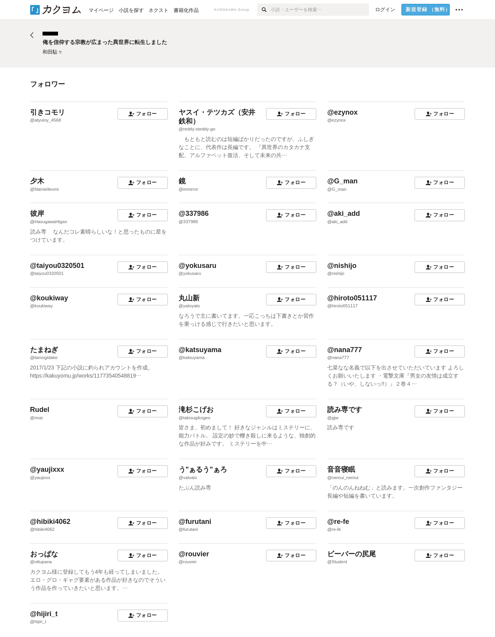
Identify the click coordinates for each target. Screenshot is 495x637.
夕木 (37, 181)
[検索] (264, 9)
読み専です (344, 409)
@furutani (195, 521)
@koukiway (49, 298)
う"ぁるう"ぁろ (203, 469)
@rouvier (194, 554)
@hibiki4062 (50, 521)
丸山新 (189, 298)
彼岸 (37, 213)
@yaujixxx (47, 469)
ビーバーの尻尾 (351, 554)
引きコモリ (47, 112)
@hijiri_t (44, 614)
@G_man (342, 181)
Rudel (40, 409)
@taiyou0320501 (57, 265)
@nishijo (342, 265)
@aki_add (343, 213)
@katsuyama (200, 350)
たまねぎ (44, 350)
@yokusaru (198, 265)
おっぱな (44, 554)
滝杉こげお (196, 409)
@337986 (194, 213)
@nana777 (344, 350)
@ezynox (342, 112)
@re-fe (338, 521)
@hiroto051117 (352, 298)
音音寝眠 (341, 469)
